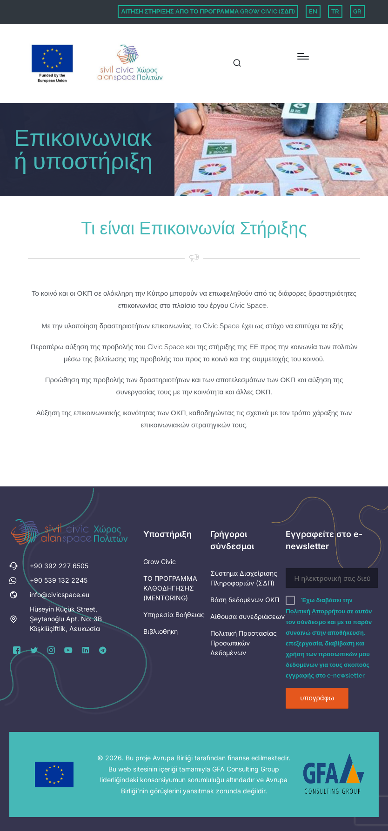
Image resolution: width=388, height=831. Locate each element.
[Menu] (303, 56)
